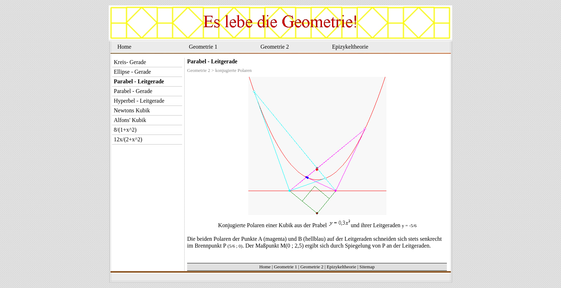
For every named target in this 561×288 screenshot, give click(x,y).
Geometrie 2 (274, 47)
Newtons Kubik (132, 110)
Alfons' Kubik (130, 120)
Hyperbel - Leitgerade (139, 101)
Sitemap (367, 266)
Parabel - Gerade (133, 91)
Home (124, 47)
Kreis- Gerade (130, 62)
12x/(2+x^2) (128, 139)
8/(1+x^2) (125, 130)
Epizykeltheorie (350, 47)
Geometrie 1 (203, 47)
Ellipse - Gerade (132, 72)
